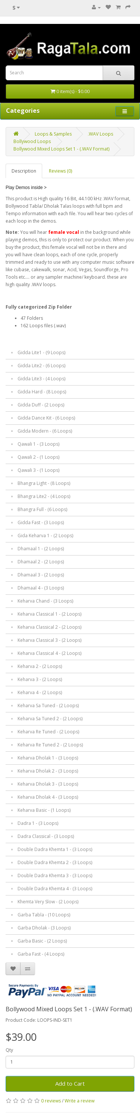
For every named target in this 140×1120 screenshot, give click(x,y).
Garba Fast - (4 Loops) (41, 954)
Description (24, 171)
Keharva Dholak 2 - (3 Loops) (48, 771)
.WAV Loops (100, 134)
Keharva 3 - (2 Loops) (40, 679)
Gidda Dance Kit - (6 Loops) (46, 418)
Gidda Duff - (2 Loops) (41, 405)
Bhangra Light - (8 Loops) (44, 483)
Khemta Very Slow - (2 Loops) (48, 901)
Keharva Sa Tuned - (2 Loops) (48, 705)
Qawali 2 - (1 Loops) (38, 457)
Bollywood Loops (32, 141)
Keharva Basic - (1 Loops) (44, 810)
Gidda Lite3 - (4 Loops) (41, 378)
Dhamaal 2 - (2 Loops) (41, 562)
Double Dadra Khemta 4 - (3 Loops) (55, 888)
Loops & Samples (53, 134)
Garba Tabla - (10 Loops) (44, 915)
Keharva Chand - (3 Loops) (45, 601)
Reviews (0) (60, 171)
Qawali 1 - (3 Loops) (38, 444)
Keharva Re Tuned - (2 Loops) (48, 731)
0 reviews (51, 1101)
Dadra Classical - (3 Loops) (46, 836)
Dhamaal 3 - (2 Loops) (41, 575)
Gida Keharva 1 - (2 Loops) (45, 535)
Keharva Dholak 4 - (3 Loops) (48, 797)
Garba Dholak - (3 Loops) (44, 928)
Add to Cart (70, 1083)
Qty (9, 1050)
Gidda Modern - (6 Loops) (45, 431)
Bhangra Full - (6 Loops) (42, 509)
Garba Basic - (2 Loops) (42, 941)
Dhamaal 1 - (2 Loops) (41, 548)
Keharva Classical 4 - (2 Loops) (49, 653)
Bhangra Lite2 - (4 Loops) (44, 496)
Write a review (79, 1101)
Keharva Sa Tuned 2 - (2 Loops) (50, 718)
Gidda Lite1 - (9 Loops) (41, 352)
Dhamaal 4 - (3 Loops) (41, 588)
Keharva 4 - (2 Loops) (40, 692)
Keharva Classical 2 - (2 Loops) (49, 627)
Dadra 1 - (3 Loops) (38, 823)
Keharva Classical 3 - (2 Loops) (49, 640)
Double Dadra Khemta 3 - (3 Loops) (55, 875)
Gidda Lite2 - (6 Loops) (41, 365)
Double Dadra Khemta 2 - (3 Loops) (55, 862)
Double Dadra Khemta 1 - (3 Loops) (55, 849)
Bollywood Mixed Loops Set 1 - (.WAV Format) (61, 149)
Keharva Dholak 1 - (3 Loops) (48, 758)
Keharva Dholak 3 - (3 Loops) (48, 784)
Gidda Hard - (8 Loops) (42, 392)
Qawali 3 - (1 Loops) (38, 470)
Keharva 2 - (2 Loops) (40, 666)
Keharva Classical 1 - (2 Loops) (49, 614)
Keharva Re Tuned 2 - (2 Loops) (50, 745)
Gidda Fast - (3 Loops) (41, 522)
